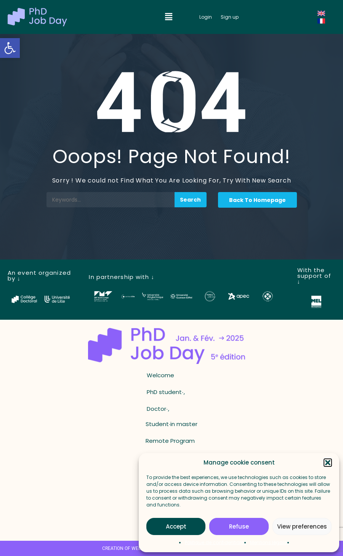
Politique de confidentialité (215, 542)
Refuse (239, 526)
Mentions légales (269, 542)
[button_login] (205, 17)
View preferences (302, 526)
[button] (10, 48)
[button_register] (229, 17)
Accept (176, 526)
